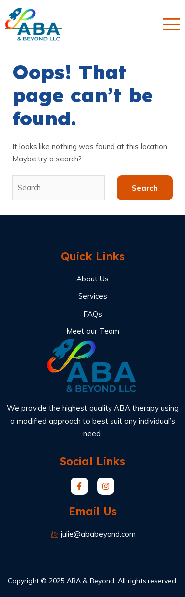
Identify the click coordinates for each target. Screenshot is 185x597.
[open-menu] (171, 24)
